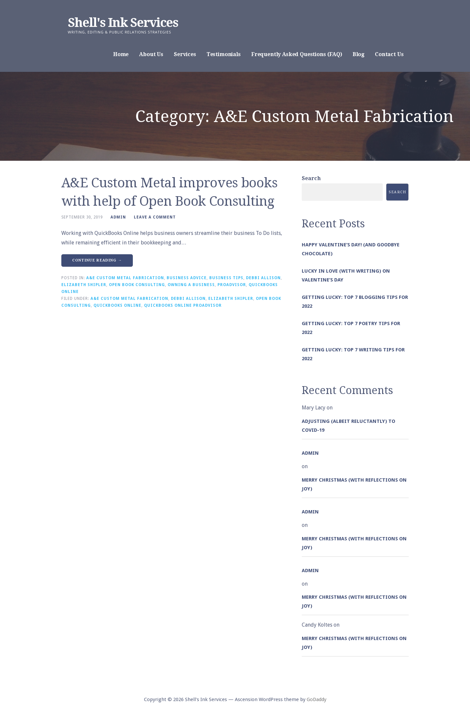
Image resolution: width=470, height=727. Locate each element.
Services (185, 54)
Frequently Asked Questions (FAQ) (296, 54)
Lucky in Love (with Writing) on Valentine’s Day (346, 275)
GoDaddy (316, 699)
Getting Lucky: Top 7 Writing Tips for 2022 (353, 354)
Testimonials (224, 54)
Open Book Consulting (137, 284)
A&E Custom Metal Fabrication (125, 278)
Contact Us (389, 54)
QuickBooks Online (117, 305)
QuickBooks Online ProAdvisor (183, 305)
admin (118, 217)
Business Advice (187, 278)
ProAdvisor (231, 284)
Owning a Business (191, 284)
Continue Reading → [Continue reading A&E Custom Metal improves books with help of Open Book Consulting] (97, 260)
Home (121, 54)
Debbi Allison (263, 278)
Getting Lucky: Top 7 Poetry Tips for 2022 (351, 328)
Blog (358, 54)
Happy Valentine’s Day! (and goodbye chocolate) (350, 249)
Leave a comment (155, 217)
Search (311, 178)
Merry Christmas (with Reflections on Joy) (354, 484)
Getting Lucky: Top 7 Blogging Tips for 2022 (355, 301)
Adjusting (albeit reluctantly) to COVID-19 (348, 425)
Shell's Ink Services (123, 22)
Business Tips (226, 278)
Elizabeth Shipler (83, 284)
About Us (151, 54)
